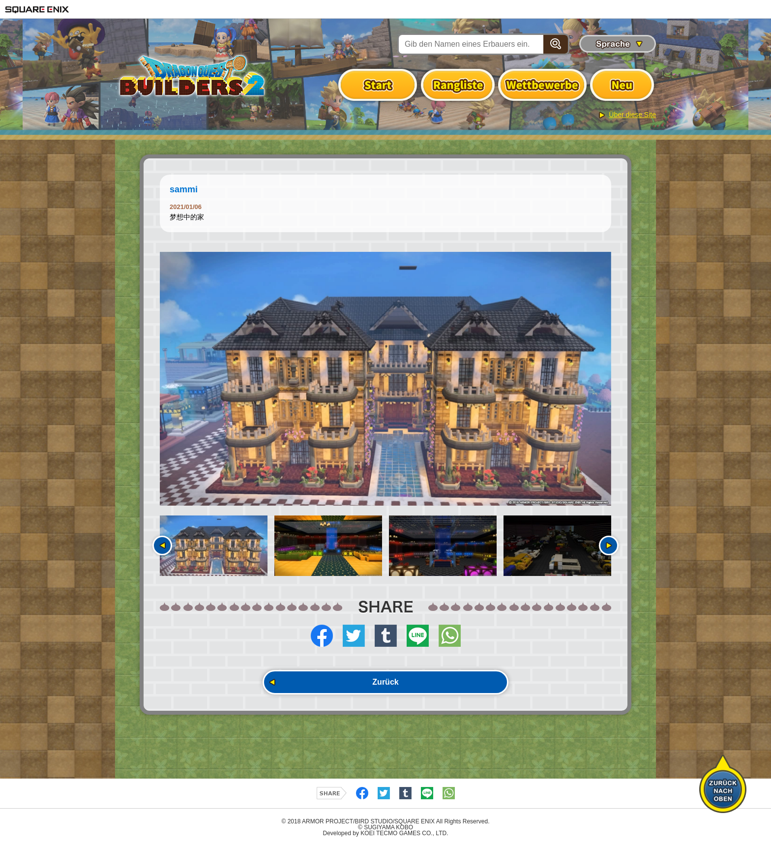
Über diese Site (632, 115)
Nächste (609, 545)
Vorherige (162, 545)
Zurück (385, 682)
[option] (385, 379)
